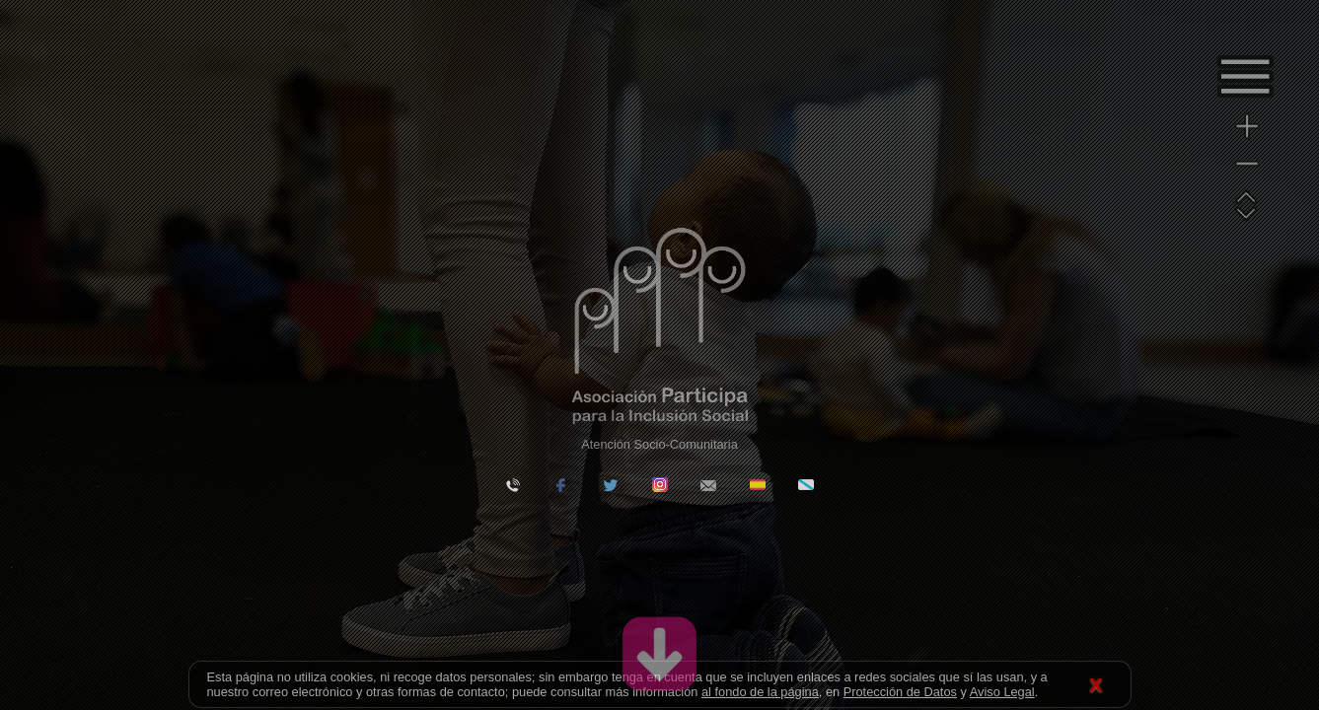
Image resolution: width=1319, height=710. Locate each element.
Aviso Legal (1002, 691)
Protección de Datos (900, 691)
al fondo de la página (760, 691)
